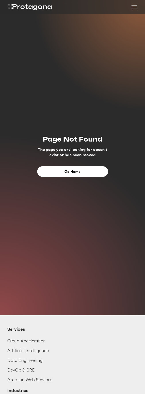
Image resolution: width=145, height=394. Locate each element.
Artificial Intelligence (28, 350)
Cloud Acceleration (26, 341)
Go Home (72, 171)
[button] (133, 7)
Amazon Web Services (29, 380)
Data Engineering (25, 360)
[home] (29, 7)
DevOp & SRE (21, 370)
